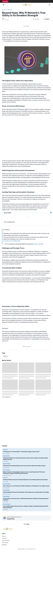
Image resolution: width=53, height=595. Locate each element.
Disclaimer (4, 544)
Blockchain (6, 463)
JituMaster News (31, 549)
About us (4, 536)
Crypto (5, 449)
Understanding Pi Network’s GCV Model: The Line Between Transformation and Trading (26, 492)
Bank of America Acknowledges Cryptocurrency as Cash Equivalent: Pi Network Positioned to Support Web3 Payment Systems (24, 472)
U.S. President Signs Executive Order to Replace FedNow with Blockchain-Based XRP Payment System (25, 507)
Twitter (27, 524)
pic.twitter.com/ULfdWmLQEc (11, 241)
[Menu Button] (3, 4)
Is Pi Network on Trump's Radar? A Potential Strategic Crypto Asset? (21, 451)
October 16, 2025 (38, 244)
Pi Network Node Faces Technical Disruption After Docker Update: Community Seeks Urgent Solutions (25, 458)
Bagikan (46, 19)
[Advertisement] (26, 293)
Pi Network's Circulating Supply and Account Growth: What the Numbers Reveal (24, 465)
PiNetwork (5, 356)
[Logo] (26, 529)
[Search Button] (49, 4)
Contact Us (4, 538)
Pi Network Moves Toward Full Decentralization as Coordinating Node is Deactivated (25, 479)
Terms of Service (5, 540)
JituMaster (23, 549)
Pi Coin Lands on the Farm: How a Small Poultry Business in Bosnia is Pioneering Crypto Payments (25, 499)
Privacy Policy (5, 542)
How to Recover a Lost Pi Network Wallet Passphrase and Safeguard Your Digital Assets (26, 486)
